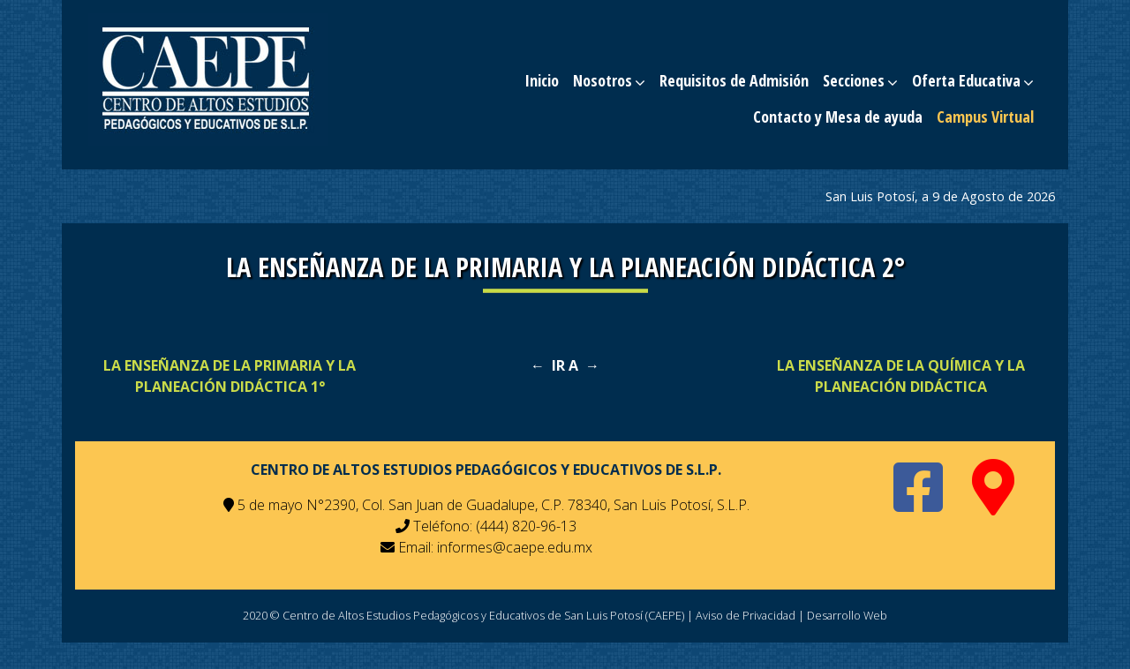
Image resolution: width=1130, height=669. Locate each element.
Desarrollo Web (847, 615)
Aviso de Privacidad (745, 615)
